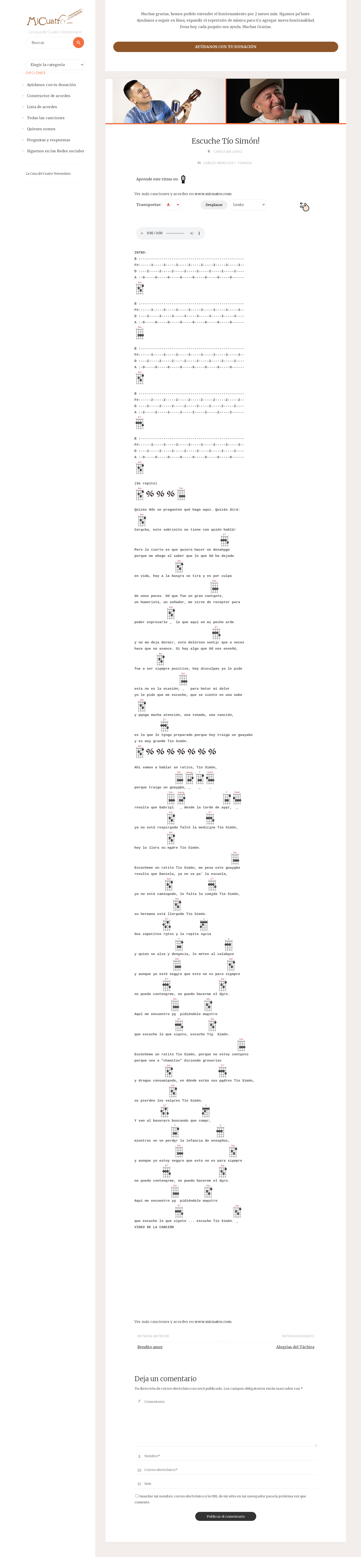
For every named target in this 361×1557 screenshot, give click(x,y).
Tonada (245, 163)
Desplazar (214, 205)
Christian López (228, 151)
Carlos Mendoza (218, 163)
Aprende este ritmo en (162, 179)
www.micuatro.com (213, 193)
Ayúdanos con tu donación (225, 46)
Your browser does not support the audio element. (170, 233)
